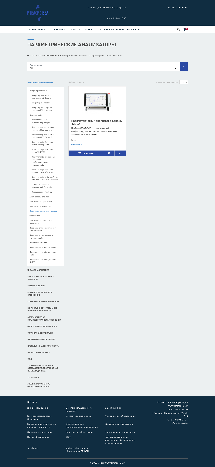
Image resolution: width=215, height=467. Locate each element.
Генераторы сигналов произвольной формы (41, 96)
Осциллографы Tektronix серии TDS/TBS (42, 150)
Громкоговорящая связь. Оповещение (40, 293)
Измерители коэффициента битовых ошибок (41, 236)
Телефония (33, 377)
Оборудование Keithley (42, 191)
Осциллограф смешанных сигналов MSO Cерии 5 (43, 128)
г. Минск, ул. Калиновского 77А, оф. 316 (107, 7)
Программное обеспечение (41, 339)
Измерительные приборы (74, 55)
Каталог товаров (37, 29)
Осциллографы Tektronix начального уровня (42, 143)
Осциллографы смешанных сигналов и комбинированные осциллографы (43, 160)
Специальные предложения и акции (119, 29)
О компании (58, 29)
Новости (75, 29)
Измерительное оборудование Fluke (42, 253)
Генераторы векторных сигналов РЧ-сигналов (42, 108)
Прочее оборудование (38, 352)
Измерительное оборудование (42, 247)
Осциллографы (36, 115)
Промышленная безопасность (43, 346)
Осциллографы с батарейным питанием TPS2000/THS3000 (45, 178)
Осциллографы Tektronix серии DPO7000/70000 (42, 171)
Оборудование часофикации (42, 326)
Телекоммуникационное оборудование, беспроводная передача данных (42, 368)
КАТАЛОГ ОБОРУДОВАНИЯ (45, 55)
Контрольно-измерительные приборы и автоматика (42, 309)
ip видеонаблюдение (38, 270)
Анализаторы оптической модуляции (40, 221)
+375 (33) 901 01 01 (177, 419)
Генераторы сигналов (39, 90)
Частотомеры (35, 215)
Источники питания (38, 242)
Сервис (89, 29)
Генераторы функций (41, 102)
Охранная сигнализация (40, 333)
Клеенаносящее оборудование (43, 301)
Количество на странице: (167, 82)
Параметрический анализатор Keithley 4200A (96, 122)
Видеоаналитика (36, 285)
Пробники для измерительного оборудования (43, 229)
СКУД (29, 359)
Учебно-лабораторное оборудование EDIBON (38, 385)
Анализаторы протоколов (40, 201)
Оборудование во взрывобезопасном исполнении (44, 318)
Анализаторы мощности (40, 206)
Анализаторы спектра (39, 196)
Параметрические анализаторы (43, 210)
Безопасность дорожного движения (40, 278)
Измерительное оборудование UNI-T (42, 261)
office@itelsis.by (180, 423)
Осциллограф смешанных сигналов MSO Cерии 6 (43, 136)
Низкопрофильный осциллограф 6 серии (41, 121)
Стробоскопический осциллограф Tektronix (42, 185)
